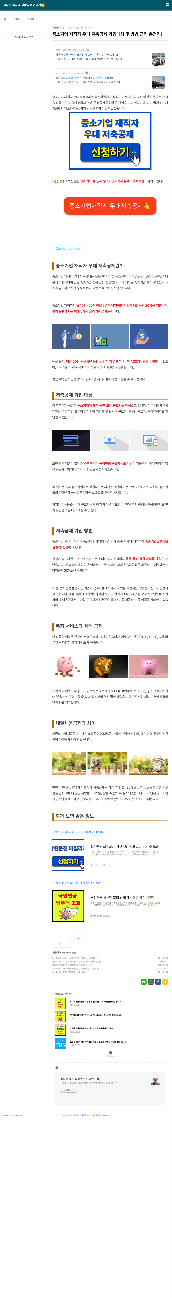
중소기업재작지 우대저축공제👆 (110, 206)
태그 (17, 19)
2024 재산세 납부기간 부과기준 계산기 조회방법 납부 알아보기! (75, 1092)
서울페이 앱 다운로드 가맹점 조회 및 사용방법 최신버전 (72, 1099)
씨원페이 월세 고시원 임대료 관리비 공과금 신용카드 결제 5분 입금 (76, 1096)
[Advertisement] (110, 500)
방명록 (30, 19)
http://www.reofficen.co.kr (70, 73)
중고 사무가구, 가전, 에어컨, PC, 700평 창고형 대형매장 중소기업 (89, 58)
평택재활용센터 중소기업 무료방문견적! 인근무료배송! (87, 54)
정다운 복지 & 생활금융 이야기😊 (24, 5)
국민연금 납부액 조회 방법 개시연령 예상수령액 (77, 972)
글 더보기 (110, 1190)
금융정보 (57, 28)
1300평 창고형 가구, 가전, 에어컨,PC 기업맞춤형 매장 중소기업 (88, 82)
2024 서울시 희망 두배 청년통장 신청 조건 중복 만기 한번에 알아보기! (78, 1103)
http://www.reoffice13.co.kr (70, 50)
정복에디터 (67, 28)
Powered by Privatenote (12, 1249)
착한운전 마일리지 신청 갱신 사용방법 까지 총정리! (78, 921)
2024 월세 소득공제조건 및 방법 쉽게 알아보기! (69, 1106)
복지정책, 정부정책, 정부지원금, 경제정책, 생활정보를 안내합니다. (89, 1217)
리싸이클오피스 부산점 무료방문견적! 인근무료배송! (85, 77)
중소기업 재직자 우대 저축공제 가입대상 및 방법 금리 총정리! (107, 34)
